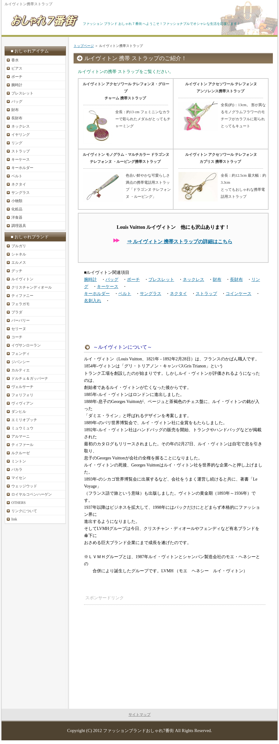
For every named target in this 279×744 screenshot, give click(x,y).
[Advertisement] (215, 648)
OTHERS (18, 502)
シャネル (18, 254)
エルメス (18, 262)
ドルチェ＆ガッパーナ (29, 378)
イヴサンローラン (26, 345)
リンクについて (24, 511)
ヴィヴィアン (22, 403)
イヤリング (20, 134)
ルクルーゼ (20, 453)
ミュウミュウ (22, 428)
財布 (217, 279)
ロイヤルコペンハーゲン (31, 494)
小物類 (16, 201)
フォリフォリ (22, 395)
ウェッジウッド (24, 486)
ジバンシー (20, 362)
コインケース (238, 293)
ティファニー (22, 295)
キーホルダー (97, 293)
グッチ (16, 271)
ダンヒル (18, 411)
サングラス (150, 293)
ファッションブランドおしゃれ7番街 (138, 730)
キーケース (107, 286)
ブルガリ (18, 246)
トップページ (84, 46)
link (14, 519)
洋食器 (16, 217)
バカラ (16, 469)
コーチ (16, 337)
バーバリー (20, 320)
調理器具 (18, 226)
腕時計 (90, 279)
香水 (15, 60)
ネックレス (193, 279)
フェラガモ (20, 304)
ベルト (124, 293)
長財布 (236, 279)
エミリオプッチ (24, 420)
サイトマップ (139, 714)
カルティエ (20, 370)
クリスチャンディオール (31, 287)
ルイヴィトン (22, 279)
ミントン (18, 461)
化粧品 (16, 209)
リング (16, 143)
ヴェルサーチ (22, 387)
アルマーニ (20, 436)
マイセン (18, 478)
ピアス (16, 68)
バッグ (111, 279)
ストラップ (206, 293)
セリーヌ (18, 329)
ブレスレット (161, 279)
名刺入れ (92, 300)
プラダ (16, 312)
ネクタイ (178, 293)
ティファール (22, 445)
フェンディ (20, 353)
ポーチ (133, 279)
